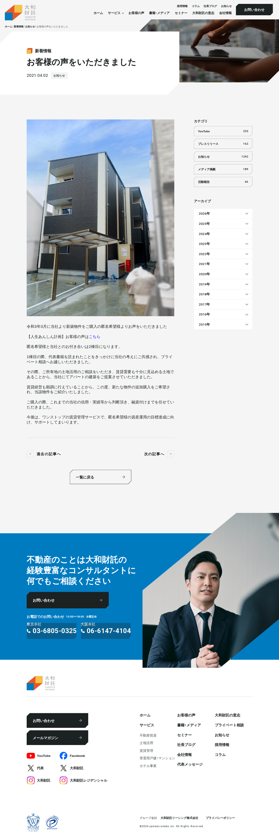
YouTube (223, 131)
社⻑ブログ (210, 6)
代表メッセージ (190, 764)
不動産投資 (148, 735)
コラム (196, 6)
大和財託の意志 (203, 13)
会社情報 (225, 13)
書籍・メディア (159, 13)
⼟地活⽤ (146, 742)
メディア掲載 (223, 169)
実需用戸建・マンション (157, 757)
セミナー (181, 13)
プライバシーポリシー (220, 818)
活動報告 (223, 181)
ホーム (98, 13)
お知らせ (226, 6)
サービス (147, 725)
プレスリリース (223, 143)
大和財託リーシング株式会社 (179, 818)
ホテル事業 (148, 765)
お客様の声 (136, 13)
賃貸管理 (146, 750)
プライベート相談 (229, 725)
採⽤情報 (182, 6)
